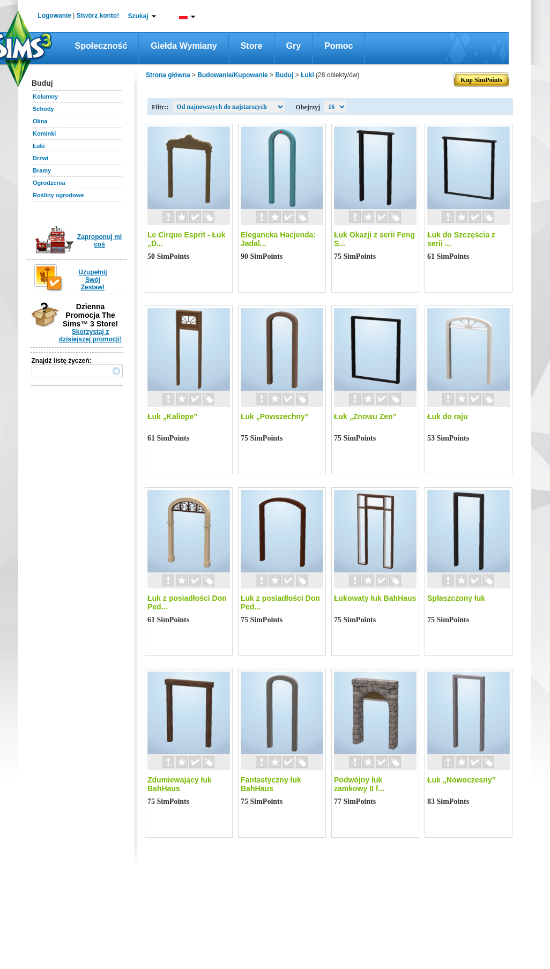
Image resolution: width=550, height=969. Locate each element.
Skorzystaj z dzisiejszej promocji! (90, 335)
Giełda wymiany (184, 45)
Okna (40, 121)
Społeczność (101, 45)
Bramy (42, 170)
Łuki (39, 146)
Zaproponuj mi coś (99, 240)
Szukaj (138, 16)
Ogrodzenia (49, 183)
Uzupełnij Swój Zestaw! (92, 280)
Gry (293, 45)
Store (252, 45)
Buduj (284, 75)
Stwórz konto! (98, 15)
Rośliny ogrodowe (58, 195)
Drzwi (40, 158)
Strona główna (168, 75)
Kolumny (45, 96)
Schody (43, 109)
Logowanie (54, 15)
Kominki (44, 133)
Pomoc (338, 45)
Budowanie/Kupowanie (232, 75)
